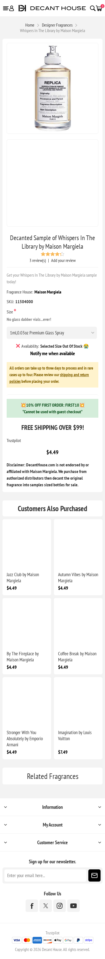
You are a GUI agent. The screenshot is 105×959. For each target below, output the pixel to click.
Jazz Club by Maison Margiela (23, 577)
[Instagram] (59, 906)
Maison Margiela (47, 292)
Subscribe (94, 875)
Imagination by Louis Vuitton (75, 735)
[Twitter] (45, 906)
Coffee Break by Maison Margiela (77, 657)
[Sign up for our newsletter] (45, 875)
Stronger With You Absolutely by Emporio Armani (25, 738)
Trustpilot (14, 440)
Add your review (63, 260)
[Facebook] (32, 906)
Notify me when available (52, 353)
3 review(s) (37, 260)
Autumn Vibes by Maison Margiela (78, 577)
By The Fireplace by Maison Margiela (23, 657)
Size (10, 312)
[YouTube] (73, 906)
